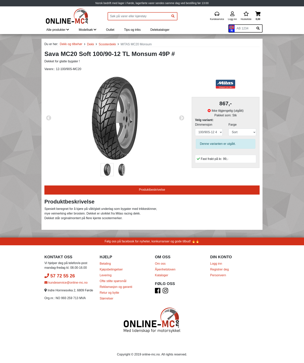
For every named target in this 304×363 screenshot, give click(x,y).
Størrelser (106, 298)
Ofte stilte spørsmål (113, 281)
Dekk (90, 44)
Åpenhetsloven (165, 269)
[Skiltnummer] (244, 28)
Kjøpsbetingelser (111, 269)
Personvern (218, 275)
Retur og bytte (109, 292)
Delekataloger (159, 29)
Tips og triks (132, 29)
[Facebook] (157, 291)
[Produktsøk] (138, 16)
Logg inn (216, 263)
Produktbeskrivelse (152, 189)
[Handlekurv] (258, 16)
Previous (49, 118)
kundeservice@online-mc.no (66, 282)
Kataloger (161, 275)
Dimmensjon (203, 124)
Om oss (160, 263)
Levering (105, 275)
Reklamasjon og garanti (116, 286)
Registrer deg (219, 269)
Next (182, 118)
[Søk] (173, 16)
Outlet (110, 29)
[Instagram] (165, 291)
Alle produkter (57, 29)
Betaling (105, 263)
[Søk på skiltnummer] (258, 28)
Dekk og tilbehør (71, 44)
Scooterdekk (107, 44)
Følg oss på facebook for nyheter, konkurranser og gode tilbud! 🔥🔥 (152, 241)
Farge (232, 124)
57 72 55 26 (59, 275)
